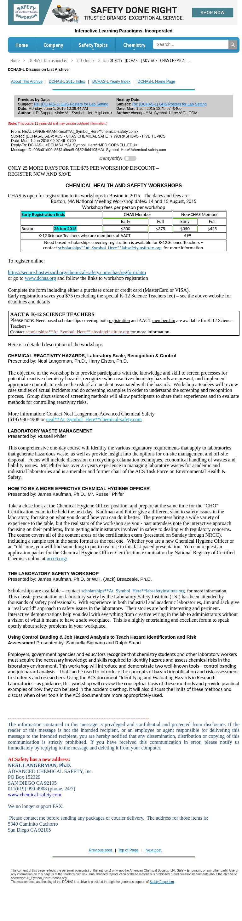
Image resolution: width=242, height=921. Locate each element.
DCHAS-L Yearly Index (111, 81)
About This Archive (27, 81)
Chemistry (134, 46)
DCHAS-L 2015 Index (67, 81)
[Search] (232, 44)
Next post (154, 850)
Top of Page (128, 850)
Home (21, 44)
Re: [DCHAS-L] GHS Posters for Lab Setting (71, 104)
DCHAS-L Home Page (156, 81)
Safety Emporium (162, 882)
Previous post (100, 850)
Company (53, 46)
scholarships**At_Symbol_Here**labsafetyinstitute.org (109, 248)
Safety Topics (93, 46)
